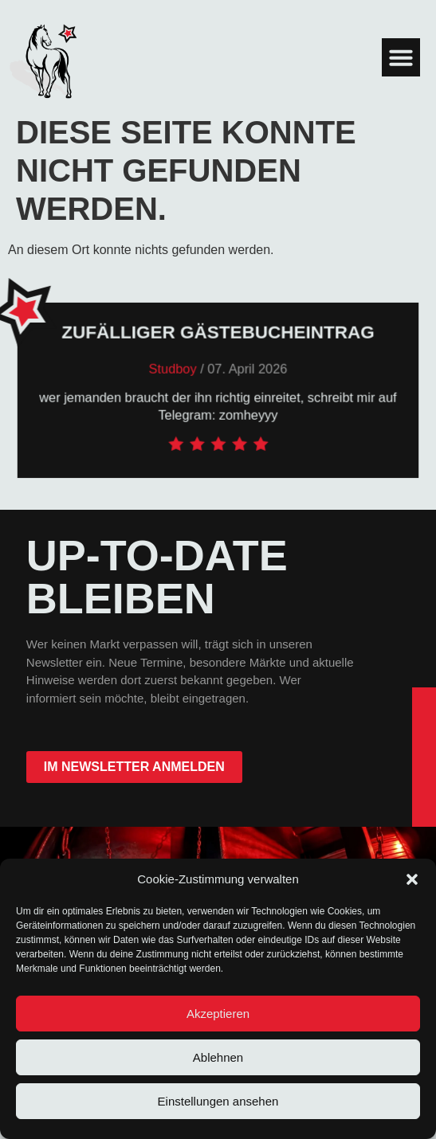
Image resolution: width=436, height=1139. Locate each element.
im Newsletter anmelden (134, 766)
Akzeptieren (218, 1013)
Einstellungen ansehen (218, 1101)
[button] (412, 879)
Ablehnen (218, 1057)
